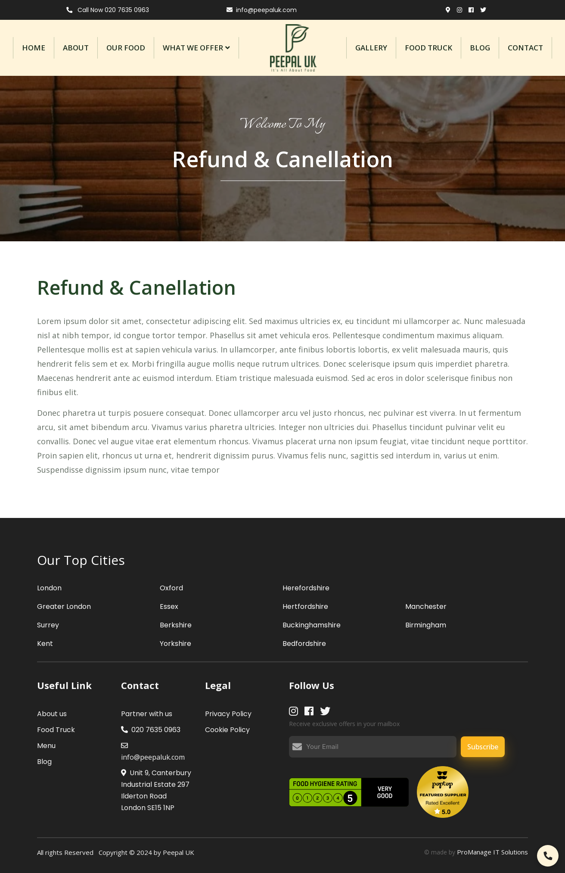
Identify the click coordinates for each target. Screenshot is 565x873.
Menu (46, 746)
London (49, 588)
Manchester (426, 606)
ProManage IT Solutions (492, 852)
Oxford (171, 588)
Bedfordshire (304, 644)
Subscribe (482, 746)
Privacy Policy (228, 714)
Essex (169, 606)
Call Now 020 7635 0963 (107, 10)
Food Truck (428, 48)
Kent (45, 644)
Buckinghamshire (311, 625)
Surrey (48, 625)
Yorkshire (175, 644)
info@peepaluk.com (262, 10)
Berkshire (176, 625)
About (76, 48)
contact (525, 48)
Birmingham (425, 625)
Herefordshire (305, 588)
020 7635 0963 (150, 730)
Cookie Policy (227, 730)
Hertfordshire (305, 606)
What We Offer (193, 48)
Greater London (64, 606)
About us (52, 714)
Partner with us (146, 714)
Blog (480, 48)
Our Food (125, 48)
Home (33, 48)
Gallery (371, 48)
